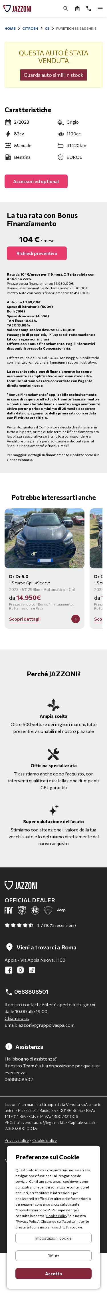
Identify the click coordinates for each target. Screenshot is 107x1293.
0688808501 (26, 992)
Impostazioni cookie (53, 1238)
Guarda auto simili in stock (53, 75)
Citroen (30, 28)
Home (10, 28)
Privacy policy (17, 1140)
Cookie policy (44, 1140)
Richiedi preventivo (37, 253)
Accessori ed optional (36, 181)
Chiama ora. (17, 1018)
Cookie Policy (56, 1216)
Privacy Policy (27, 1221)
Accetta (53, 1273)
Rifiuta (54, 1255)
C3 (47, 28)
